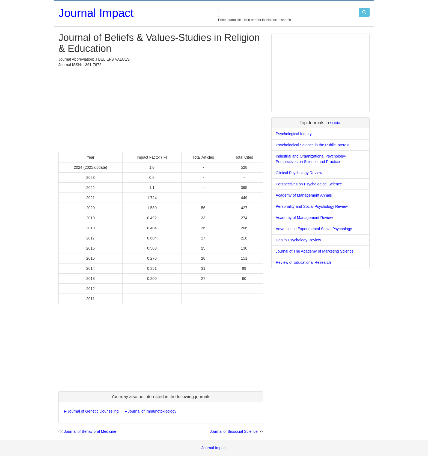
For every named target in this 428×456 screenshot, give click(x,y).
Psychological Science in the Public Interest (312, 145)
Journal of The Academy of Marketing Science (314, 251)
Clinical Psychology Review (299, 173)
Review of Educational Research (303, 262)
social (335, 122)
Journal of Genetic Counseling (93, 411)
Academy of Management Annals (304, 195)
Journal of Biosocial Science (234, 431)
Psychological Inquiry (294, 134)
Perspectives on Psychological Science (309, 184)
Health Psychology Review (298, 240)
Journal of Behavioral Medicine (90, 431)
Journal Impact (95, 13)
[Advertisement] (160, 108)
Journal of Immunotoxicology (152, 411)
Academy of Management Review (304, 217)
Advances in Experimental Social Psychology (314, 229)
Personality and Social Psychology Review (312, 206)
